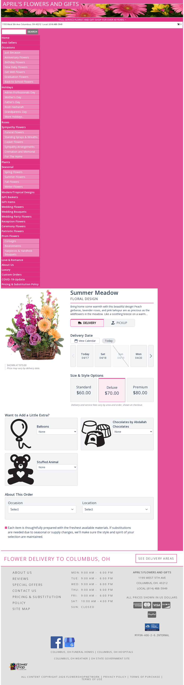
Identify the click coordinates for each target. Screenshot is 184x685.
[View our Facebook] (57, 647)
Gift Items (8, 202)
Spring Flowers (13, 172)
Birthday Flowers (15, 62)
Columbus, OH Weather (71, 658)
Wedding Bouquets (14, 211)
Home (5, 37)
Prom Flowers (10, 236)
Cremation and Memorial (20, 151)
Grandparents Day (16, 112)
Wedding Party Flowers (16, 216)
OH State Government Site (110, 658)
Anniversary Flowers (17, 57)
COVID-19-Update (13, 279)
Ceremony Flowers (13, 226)
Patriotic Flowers (13, 231)
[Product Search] (14, 31)
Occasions (8, 47)
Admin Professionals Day (20, 92)
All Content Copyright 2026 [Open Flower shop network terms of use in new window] (43, 676)
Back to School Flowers (19, 81)
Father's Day (12, 102)
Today (109, 340)
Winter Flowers (14, 186)
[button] (152, 627)
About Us (8, 265)
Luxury (6, 269)
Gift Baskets (10, 197)
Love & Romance (12, 260)
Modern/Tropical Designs (18, 192)
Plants (6, 162)
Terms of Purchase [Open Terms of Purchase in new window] (145, 676)
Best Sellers (9, 42)
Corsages (10, 241)
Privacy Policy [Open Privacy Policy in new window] (114, 676)
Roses (5, 122)
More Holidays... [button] (14, 116)
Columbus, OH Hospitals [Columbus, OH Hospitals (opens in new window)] (115, 652)
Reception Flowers (13, 221)
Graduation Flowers (16, 77)
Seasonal (7, 167)
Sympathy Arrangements (20, 147)
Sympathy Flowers (14, 127)
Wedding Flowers (13, 207)
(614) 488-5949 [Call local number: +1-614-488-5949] (55, 24)
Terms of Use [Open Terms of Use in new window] (92, 679)
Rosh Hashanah (14, 107)
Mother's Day (13, 97)
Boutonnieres (13, 246)
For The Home (13, 156)
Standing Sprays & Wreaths (21, 137)
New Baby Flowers (16, 67)
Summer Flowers (15, 177)
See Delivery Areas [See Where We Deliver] (156, 558)
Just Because (12, 52)
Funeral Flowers (14, 132)
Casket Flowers (14, 142)
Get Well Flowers (15, 72)
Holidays (7, 87)
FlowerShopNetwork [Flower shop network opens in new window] (83, 676)
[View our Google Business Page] (69, 647)
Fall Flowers (12, 182)
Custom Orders (12, 274)
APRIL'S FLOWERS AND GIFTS (41, 3)
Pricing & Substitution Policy (20, 284)
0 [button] (179, 24)
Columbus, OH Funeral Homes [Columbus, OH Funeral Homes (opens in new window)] (72, 652)
